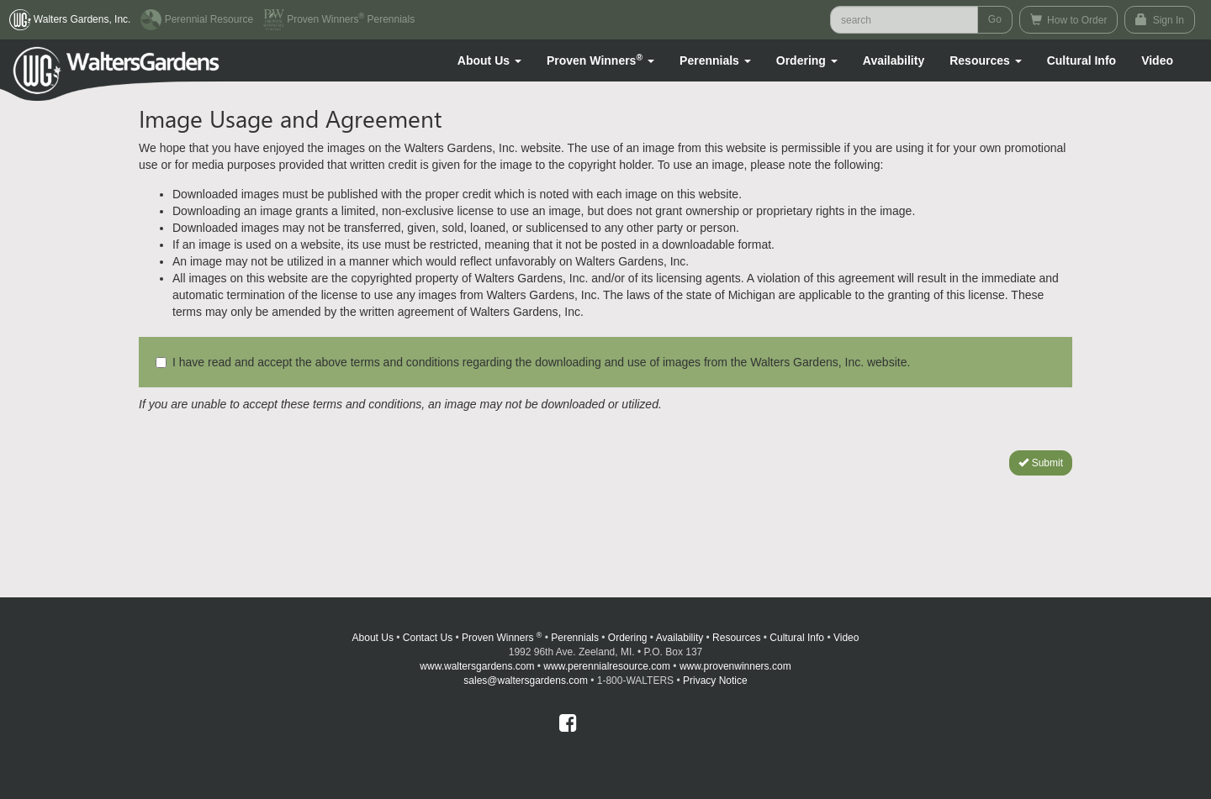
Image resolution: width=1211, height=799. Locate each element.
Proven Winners (502, 638)
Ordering (628, 638)
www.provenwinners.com (735, 666)
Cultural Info (1081, 60)
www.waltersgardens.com (477, 666)
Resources (736, 638)
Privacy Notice (715, 680)
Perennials (575, 638)
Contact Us (427, 638)
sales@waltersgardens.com (525, 680)
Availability (893, 60)
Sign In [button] (1159, 19)
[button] (489, 60)
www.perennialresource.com (606, 666)
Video (846, 638)
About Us (373, 638)
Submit (1040, 463)
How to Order (1069, 19)
